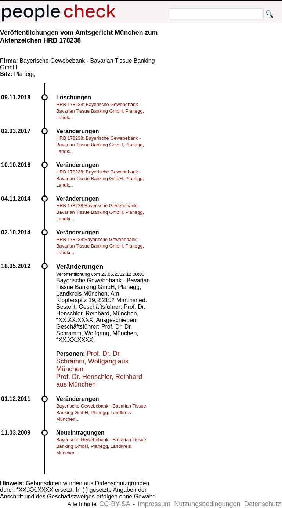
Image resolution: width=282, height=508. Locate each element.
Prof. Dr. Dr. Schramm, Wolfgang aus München (92, 361)
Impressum (154, 504)
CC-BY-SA (114, 504)
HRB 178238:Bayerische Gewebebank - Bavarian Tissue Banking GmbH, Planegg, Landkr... (100, 212)
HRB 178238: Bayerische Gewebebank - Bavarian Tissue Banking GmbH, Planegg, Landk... (100, 111)
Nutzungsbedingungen (207, 504)
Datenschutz (262, 504)
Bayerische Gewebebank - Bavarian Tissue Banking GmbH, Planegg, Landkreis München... (101, 412)
